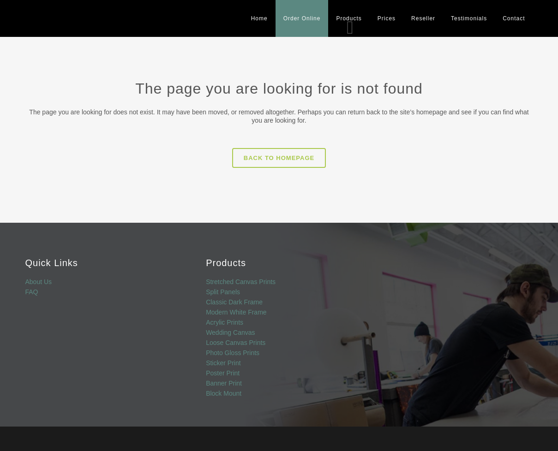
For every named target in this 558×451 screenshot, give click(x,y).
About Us (38, 282)
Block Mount (223, 393)
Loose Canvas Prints (235, 343)
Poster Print (223, 373)
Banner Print (224, 383)
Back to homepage (279, 157)
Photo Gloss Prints (232, 353)
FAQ (31, 292)
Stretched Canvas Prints (241, 282)
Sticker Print (223, 363)
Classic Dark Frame (234, 302)
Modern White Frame (236, 312)
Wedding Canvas (230, 333)
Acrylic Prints (224, 322)
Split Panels (223, 292)
